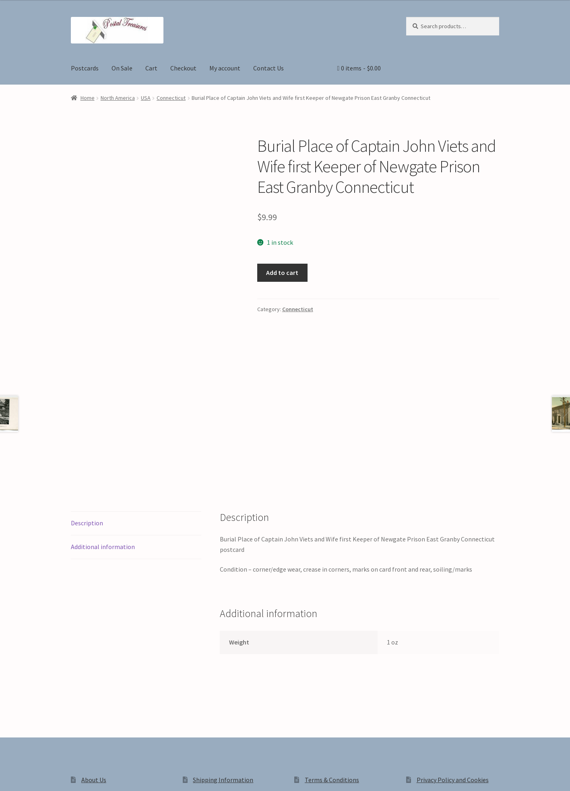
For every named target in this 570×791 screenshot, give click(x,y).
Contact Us (268, 68)
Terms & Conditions (332, 661)
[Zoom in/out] (9, 776)
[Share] (48, 776)
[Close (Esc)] (67, 776)
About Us (93, 661)
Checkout (183, 68)
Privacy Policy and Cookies (453, 661)
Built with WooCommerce (184, 723)
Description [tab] (87, 405)
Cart (151, 68)
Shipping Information (223, 661)
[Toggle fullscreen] (28, 776)
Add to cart (282, 272)
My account (224, 68)
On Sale (122, 68)
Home (88, 97)
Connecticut (171, 97)
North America (118, 97)
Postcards (85, 68)
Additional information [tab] (103, 428)
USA (146, 97)
